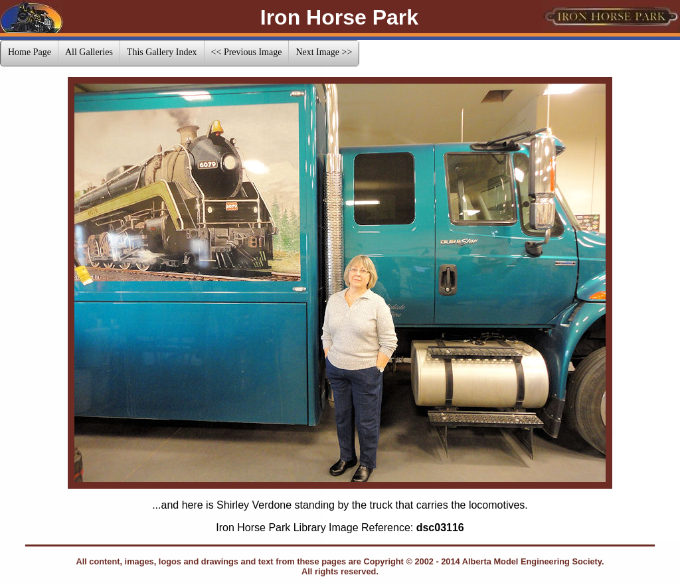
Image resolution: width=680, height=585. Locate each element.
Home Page (29, 52)
